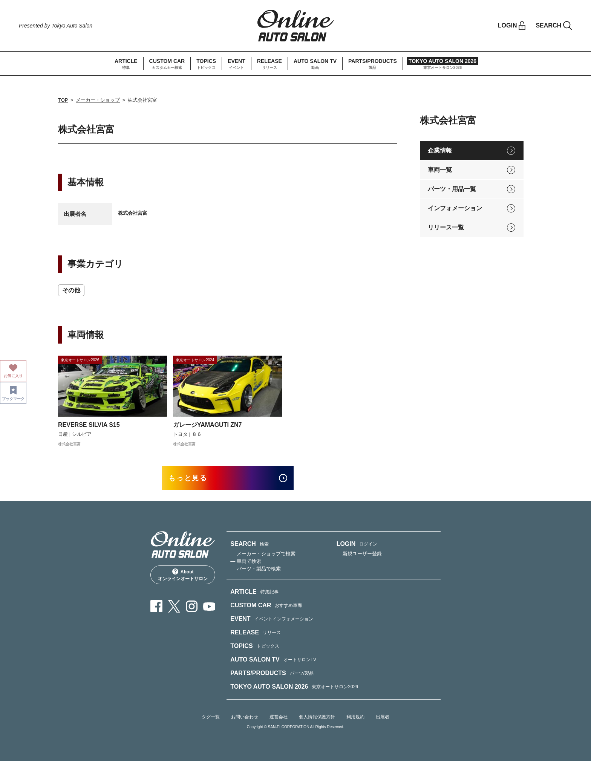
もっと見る (194, 479)
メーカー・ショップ (98, 100)
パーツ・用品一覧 (452, 189)
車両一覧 (440, 170)
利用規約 (355, 720)
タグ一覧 (211, 720)
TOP (63, 100)
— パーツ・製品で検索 (255, 571)
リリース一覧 (446, 227)
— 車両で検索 (245, 564)
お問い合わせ (244, 720)
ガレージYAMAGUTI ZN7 (207, 425)
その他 (71, 290)
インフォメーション (455, 208)
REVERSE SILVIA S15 (89, 425)
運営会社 (278, 720)
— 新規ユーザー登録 (359, 556)
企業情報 (440, 150)
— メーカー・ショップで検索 (263, 556)
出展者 (382, 720)
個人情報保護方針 (317, 720)
